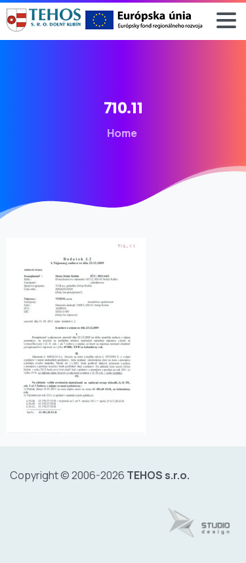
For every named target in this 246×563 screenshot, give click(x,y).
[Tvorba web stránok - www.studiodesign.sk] (199, 523)
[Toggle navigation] (226, 20)
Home (117, 133)
